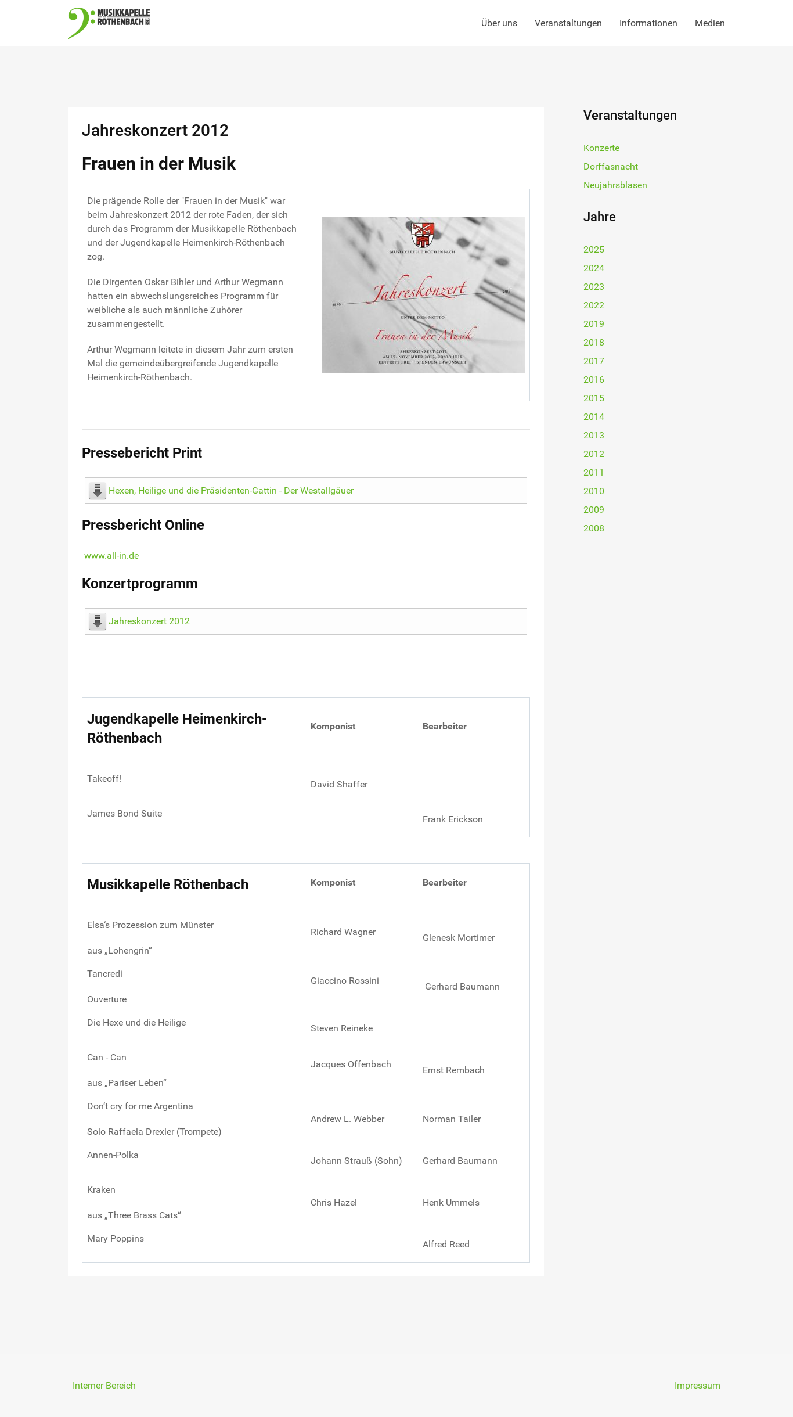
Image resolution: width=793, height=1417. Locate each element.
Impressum (697, 1385)
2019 (593, 323)
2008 (593, 528)
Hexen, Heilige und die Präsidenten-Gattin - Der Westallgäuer (231, 490)
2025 (593, 249)
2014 (593, 416)
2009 (593, 509)
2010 (593, 491)
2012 (593, 453)
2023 (593, 286)
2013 (593, 435)
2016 (593, 379)
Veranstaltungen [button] (568, 22)
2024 (593, 268)
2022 (593, 305)
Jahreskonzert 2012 (149, 621)
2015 (593, 398)
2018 (593, 342)
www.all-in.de (111, 555)
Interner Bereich (104, 1385)
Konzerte (601, 147)
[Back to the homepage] (109, 23)
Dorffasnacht (610, 166)
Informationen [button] (648, 22)
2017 (593, 360)
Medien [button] (710, 22)
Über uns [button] (499, 22)
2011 (593, 472)
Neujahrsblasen (615, 184)
